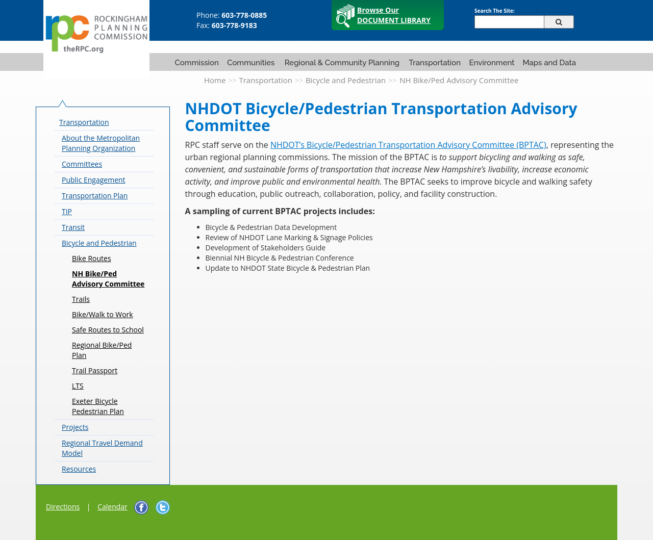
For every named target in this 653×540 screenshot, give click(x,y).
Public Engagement (93, 180)
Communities (250, 62)
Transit (73, 227)
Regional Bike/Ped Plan (102, 350)
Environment (491, 62)
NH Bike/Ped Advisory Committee (108, 279)
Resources (79, 469)
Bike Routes (91, 258)
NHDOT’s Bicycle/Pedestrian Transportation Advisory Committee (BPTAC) (408, 144)
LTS (78, 386)
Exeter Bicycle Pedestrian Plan (98, 406)
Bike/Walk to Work (102, 314)
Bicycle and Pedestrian (346, 80)
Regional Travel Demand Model (102, 448)
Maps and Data (549, 62)
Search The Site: (494, 10)
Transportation (435, 62)
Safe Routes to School (108, 330)
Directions (63, 506)
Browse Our (394, 15)
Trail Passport (94, 370)
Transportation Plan (95, 195)
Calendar (112, 506)
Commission (197, 62)
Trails (81, 299)
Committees (82, 164)
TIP (67, 211)
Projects (75, 427)
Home (214, 80)
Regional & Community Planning (342, 62)
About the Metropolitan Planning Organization (101, 143)
